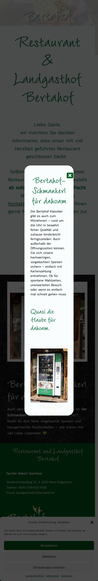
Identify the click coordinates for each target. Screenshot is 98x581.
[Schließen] (66, 172)
